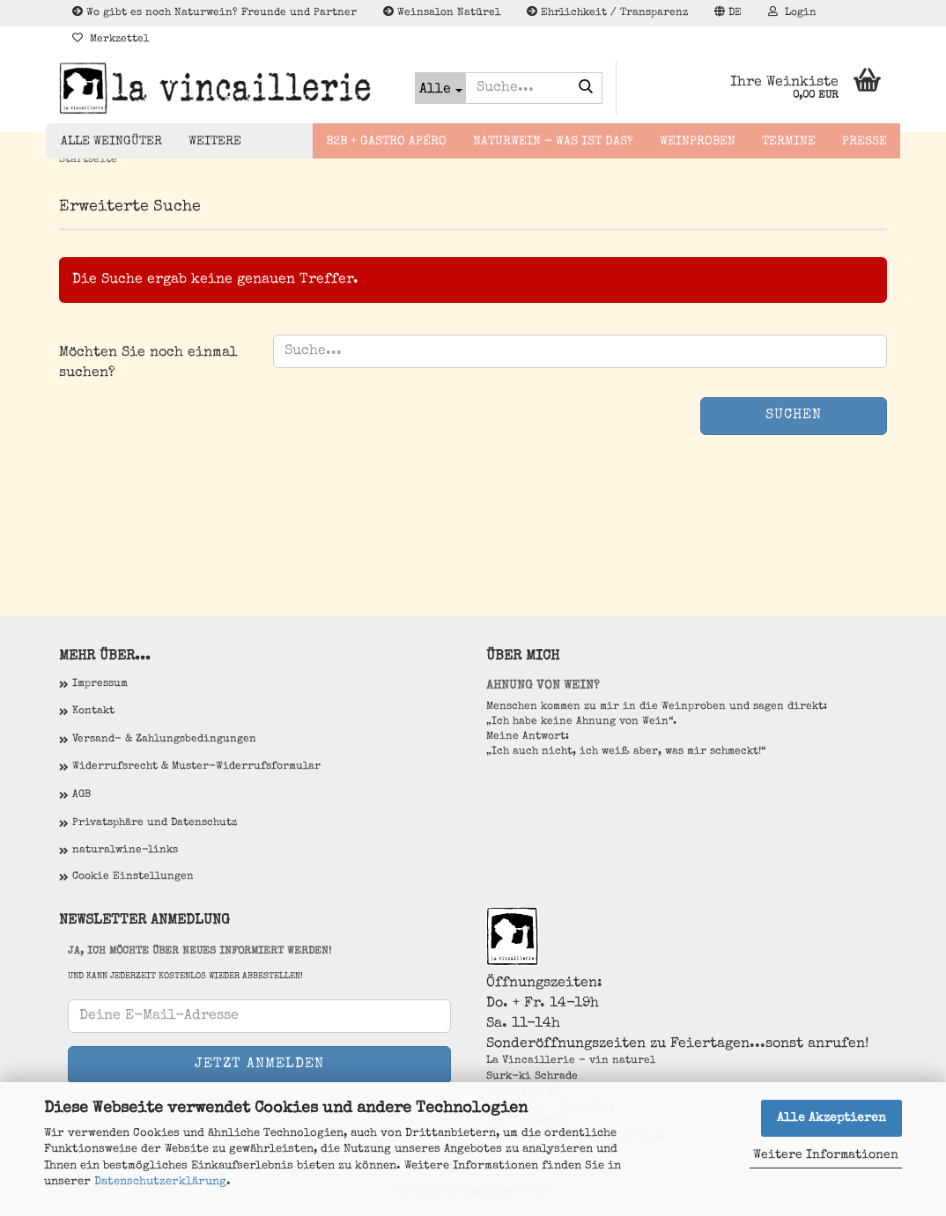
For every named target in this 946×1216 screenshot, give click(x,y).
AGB (81, 795)
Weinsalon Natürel (441, 12)
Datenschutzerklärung (160, 1182)
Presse (864, 142)
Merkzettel (110, 39)
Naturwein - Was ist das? (553, 142)
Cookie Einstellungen (133, 877)
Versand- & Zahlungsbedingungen (164, 739)
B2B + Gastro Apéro (386, 142)
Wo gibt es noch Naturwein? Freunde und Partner (214, 12)
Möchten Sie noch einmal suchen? (148, 363)
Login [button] (792, 12)
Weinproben (697, 142)
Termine (789, 142)
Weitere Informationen (825, 1155)
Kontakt (93, 711)
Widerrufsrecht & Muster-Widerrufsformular (196, 767)
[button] (728, 13)
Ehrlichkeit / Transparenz (607, 12)
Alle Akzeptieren (831, 1118)
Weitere (214, 142)
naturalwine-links (125, 850)
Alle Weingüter (111, 142)
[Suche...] (440, 88)
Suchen (793, 416)
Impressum (100, 684)
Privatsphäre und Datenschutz (154, 823)
